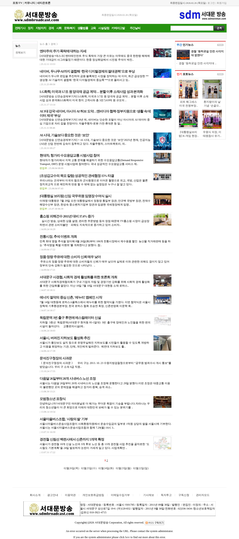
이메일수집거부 (120, 495)
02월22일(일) (140, 468)
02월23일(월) (123, 468)
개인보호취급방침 (93, 495)
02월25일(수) (88, 468)
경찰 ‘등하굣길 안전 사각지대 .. (197, 63)
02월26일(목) (71, 468)
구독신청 (183, 495)
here (127, 537)
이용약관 (70, 495)
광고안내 (52, 495)
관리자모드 (202, 495)
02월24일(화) (106, 468)
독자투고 (166, 495)
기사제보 (148, 495)
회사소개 (35, 495)
